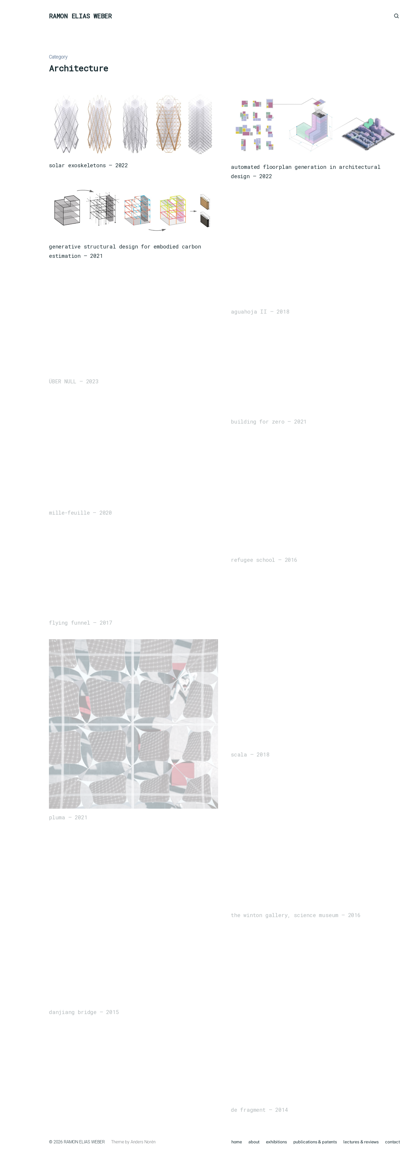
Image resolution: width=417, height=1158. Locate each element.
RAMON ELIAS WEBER (80, 16)
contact (392, 1141)
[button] (16, 579)
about (254, 1141)
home (236, 1141)
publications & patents (315, 1141)
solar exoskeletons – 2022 (88, 165)
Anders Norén (143, 1141)
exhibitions (276, 1141)
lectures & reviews (361, 1141)
